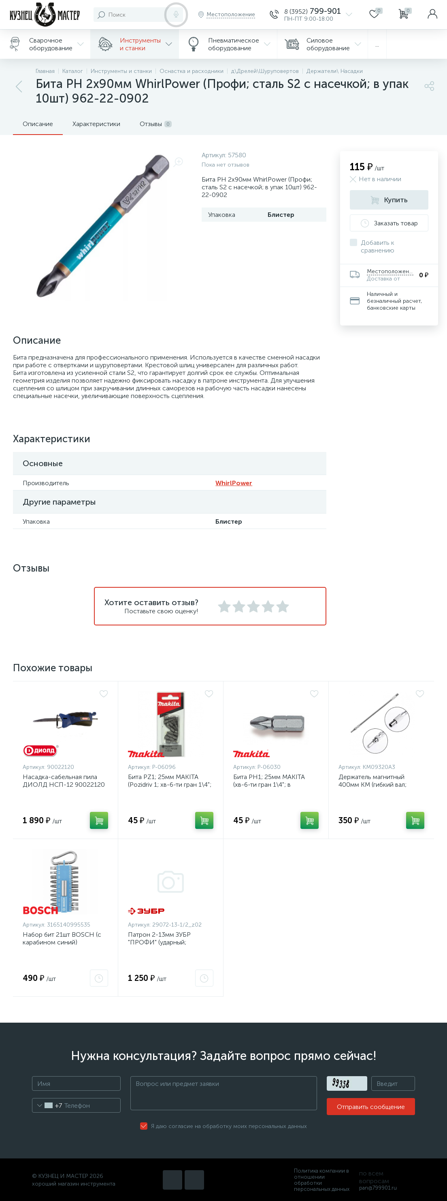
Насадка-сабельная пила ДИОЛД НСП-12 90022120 (64, 780)
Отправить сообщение (371, 1107)
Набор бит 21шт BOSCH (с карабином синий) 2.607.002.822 (62, 942)
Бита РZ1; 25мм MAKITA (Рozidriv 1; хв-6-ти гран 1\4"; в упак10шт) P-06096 (169, 784)
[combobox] (47, 1105)
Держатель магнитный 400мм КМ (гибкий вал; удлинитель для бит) (372, 784)
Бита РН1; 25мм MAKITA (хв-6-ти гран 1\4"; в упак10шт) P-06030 (269, 784)
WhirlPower (233, 483)
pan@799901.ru (378, 1188)
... (377, 44)
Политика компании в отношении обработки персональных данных (321, 1180)
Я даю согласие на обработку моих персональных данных (229, 1126)
